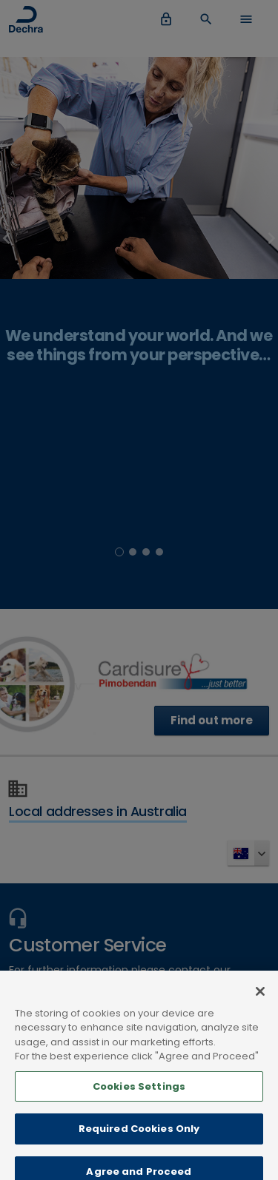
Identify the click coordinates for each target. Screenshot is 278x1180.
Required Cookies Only (139, 1137)
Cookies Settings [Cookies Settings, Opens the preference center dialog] (139, 1095)
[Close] (260, 999)
